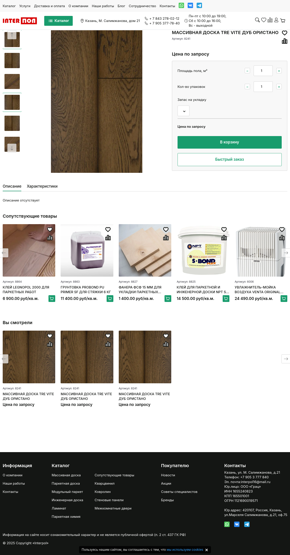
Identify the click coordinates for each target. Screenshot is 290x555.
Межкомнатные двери (113, 508)
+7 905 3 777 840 (254, 477)
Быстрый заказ (229, 159)
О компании (78, 6)
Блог (121, 6)
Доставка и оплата (49, 6)
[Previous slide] (11, 34)
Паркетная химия (66, 516)
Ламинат (59, 508)
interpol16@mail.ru (255, 482)
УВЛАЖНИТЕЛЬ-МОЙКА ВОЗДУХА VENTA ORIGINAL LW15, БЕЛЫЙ (257, 289)
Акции (166, 483)
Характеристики (42, 186)
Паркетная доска (66, 483)
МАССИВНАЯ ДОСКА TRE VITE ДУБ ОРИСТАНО (28, 396)
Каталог (9, 6)
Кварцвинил (105, 483)
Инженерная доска (67, 500)
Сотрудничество (142, 6)
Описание (12, 186)
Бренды (167, 500)
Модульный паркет (67, 492)
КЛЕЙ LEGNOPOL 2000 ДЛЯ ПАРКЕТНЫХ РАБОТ (26, 289)
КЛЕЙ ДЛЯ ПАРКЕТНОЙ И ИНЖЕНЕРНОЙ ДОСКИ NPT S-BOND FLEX (202, 289)
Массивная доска (66, 475)
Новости (168, 475)
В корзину (229, 142)
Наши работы (103, 6)
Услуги (24, 6)
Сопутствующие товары (114, 475)
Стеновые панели (109, 500)
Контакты (167, 6)
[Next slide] (11, 148)
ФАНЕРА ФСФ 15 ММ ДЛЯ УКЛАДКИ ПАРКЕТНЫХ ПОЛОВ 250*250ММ (140, 289)
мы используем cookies (185, 549)
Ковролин (103, 492)
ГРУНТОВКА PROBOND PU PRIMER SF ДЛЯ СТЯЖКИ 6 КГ (86, 289)
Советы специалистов (179, 492)
